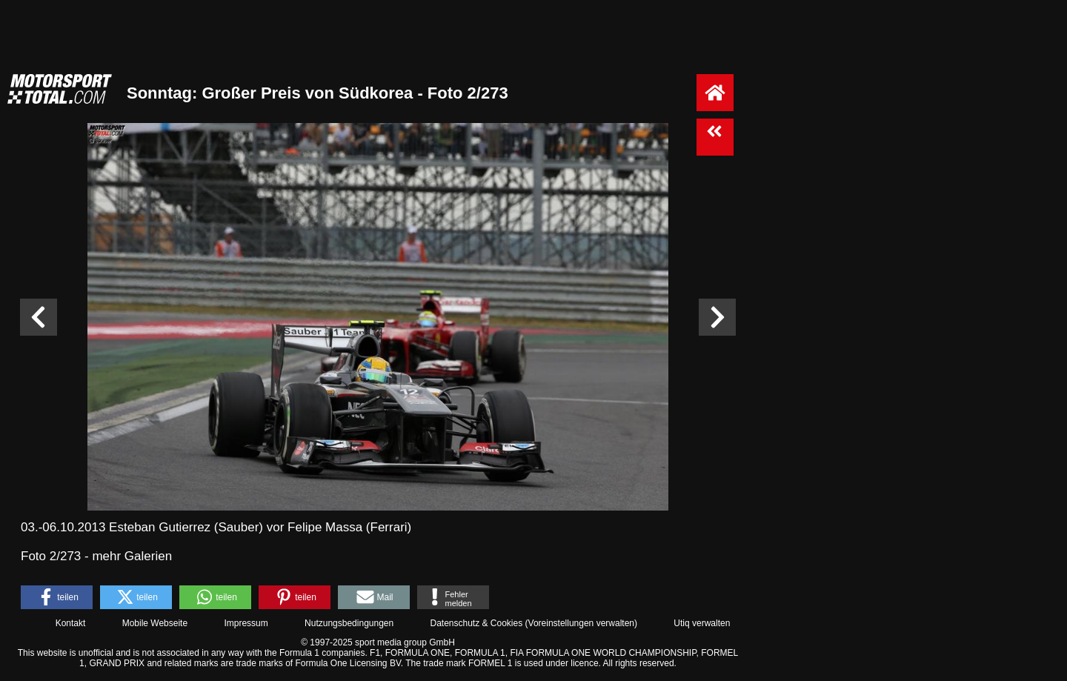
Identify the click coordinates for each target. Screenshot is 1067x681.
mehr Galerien (132, 556)
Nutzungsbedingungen (349, 623)
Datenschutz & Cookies (476, 623)
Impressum (245, 623)
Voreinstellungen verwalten (581, 623)
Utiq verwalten (702, 623)
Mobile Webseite (155, 623)
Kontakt (71, 623)
